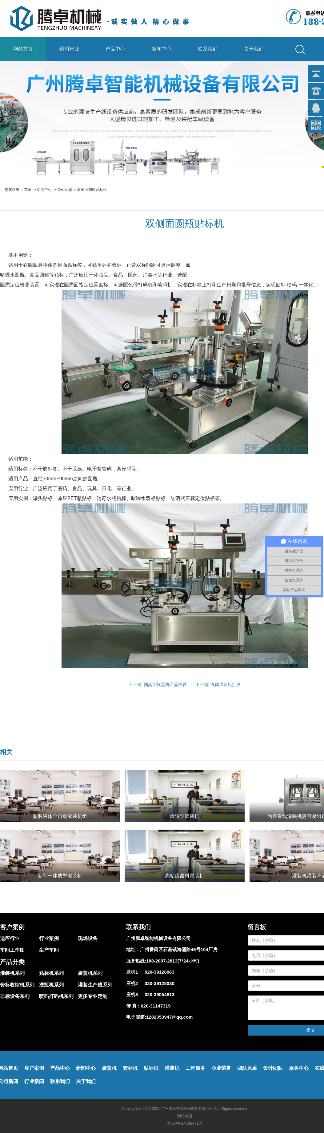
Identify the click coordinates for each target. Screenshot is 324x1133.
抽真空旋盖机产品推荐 (165, 684)
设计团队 (273, 1068)
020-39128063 (158, 972)
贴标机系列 (51, 973)
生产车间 (49, 950)
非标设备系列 (15, 996)
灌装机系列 (12, 973)
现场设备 (88, 938)
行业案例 (49, 938)
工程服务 (195, 1068)
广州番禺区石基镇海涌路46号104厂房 (179, 949)
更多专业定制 (92, 996)
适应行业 (10, 938)
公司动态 (64, 189)
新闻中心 (161, 48)
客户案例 (34, 1068)
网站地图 (184, 1116)
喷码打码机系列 (56, 996)
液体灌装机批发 (225, 684)
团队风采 (247, 1068)
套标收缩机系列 (17, 984)
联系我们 (208, 48)
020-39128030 (158, 983)
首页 (27, 189)
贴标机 (151, 1068)
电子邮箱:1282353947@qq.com (159, 1017)
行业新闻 (34, 1081)
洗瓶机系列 (51, 984)
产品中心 (115, 48)
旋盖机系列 (90, 973)
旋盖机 (109, 1068)
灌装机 (172, 1068)
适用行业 (69, 48)
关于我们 (254, 48)
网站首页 (23, 48)
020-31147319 (156, 1005)
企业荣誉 (221, 1068)
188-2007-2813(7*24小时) (172, 960)
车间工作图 (12, 950)
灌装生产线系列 (95, 984)
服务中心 (299, 1068)
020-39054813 (158, 994)
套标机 (130, 1068)
